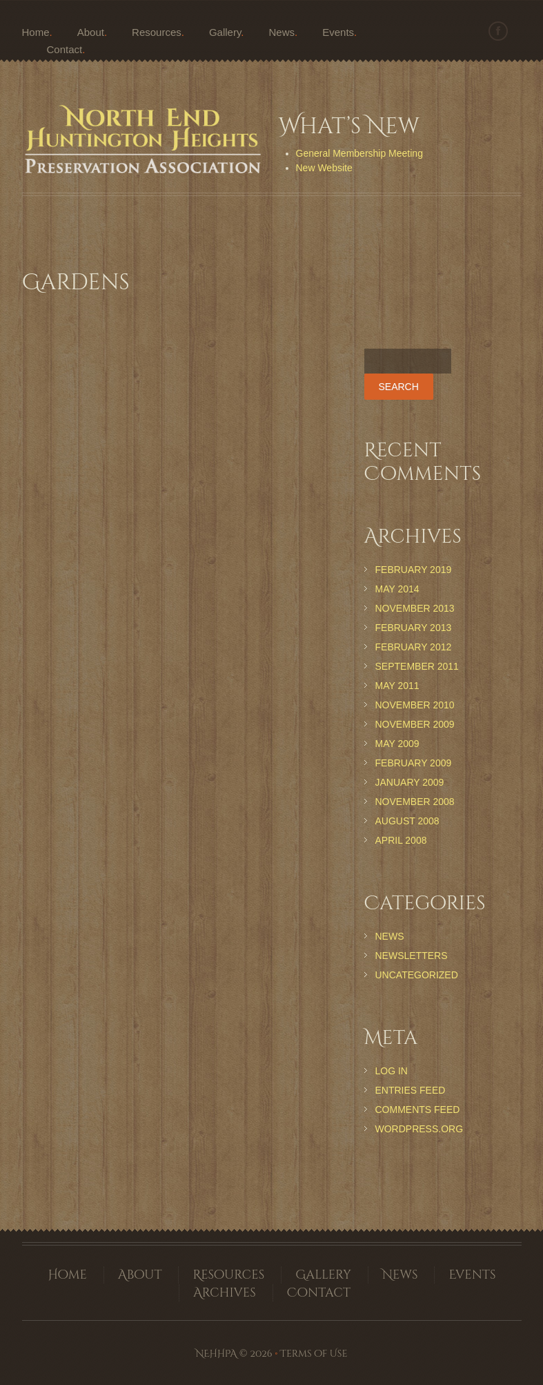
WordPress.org (419, 1128)
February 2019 (413, 569)
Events (338, 32)
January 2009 (409, 782)
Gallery (225, 32)
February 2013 (413, 627)
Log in (391, 1070)
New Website (324, 167)
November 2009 (415, 724)
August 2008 (407, 820)
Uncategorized (416, 974)
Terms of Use (313, 1353)
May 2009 (397, 743)
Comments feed (417, 1109)
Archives (224, 1292)
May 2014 (397, 588)
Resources (156, 32)
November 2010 (415, 704)
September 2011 (417, 666)
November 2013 (415, 608)
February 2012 (413, 646)
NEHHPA (216, 1353)
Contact (65, 49)
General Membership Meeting (359, 153)
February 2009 (413, 762)
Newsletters (411, 955)
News (282, 32)
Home (36, 32)
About (90, 32)
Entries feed (410, 1090)
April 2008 (401, 840)
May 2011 (397, 685)
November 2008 (415, 801)
